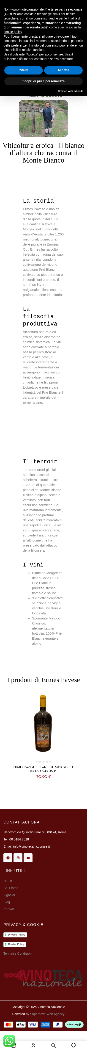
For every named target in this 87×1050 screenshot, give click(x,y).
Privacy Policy (16, 934)
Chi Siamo (11, 888)
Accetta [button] (63, 70)
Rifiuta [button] (24, 70)
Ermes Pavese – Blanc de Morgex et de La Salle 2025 (43, 768)
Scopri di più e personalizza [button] (43, 81)
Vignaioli (9, 895)
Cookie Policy (16, 944)
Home (7, 881)
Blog (6, 902)
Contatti (8, 909)
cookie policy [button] (13, 32)
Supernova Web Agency (47, 1014)
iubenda (78, 91)
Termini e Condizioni (17, 953)
